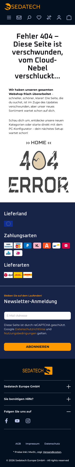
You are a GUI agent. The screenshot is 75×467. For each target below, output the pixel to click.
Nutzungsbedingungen (20, 333)
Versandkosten (52, 451)
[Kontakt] (19, 17)
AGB (18, 443)
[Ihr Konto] (59, 17)
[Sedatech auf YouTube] (17, 421)
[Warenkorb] (69, 17)
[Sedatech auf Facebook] (6, 421)
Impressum (33, 443)
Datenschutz (52, 443)
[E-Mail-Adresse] (37, 316)
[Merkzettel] (39, 17)
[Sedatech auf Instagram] (28, 421)
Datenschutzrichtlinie (30, 329)
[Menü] (9, 17)
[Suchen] (29, 17)
